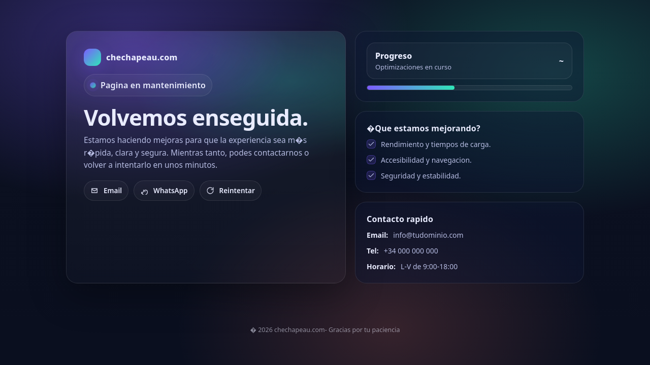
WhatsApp (164, 190)
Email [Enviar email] (106, 190)
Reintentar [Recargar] (230, 190)
